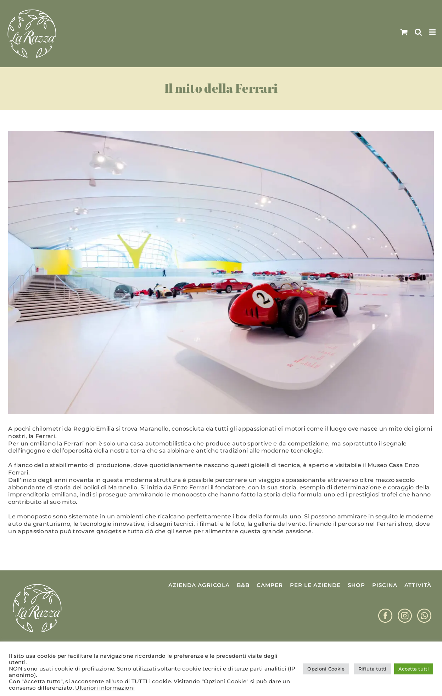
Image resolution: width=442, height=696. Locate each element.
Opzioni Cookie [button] (326, 669)
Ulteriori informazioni (105, 688)
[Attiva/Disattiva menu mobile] (433, 32)
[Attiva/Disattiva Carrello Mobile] (404, 32)
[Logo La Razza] (37, 584)
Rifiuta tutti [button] (372, 669)
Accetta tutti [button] (413, 669)
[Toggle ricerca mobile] (418, 32)
